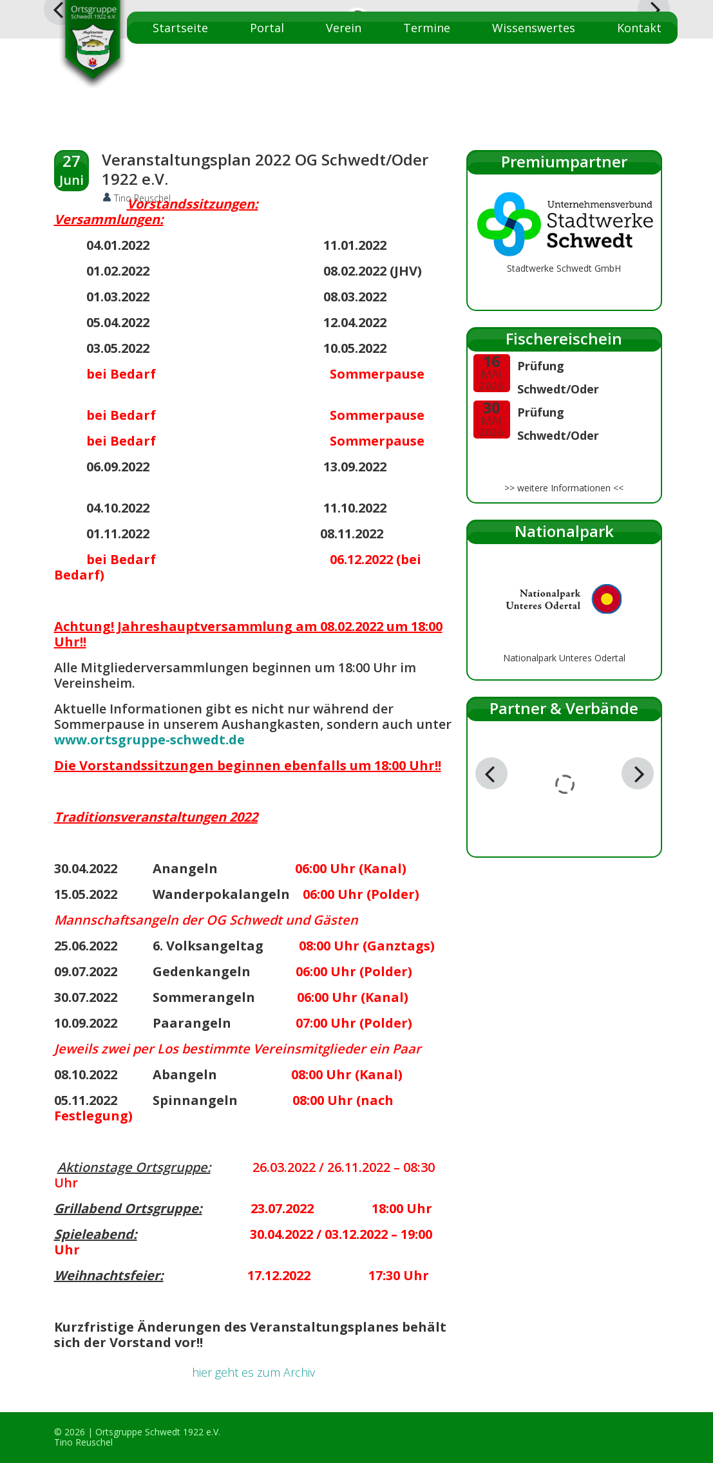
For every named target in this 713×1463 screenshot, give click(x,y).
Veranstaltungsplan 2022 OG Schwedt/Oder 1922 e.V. (265, 169)
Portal (267, 27)
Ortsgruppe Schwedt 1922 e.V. (157, 1432)
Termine (426, 27)
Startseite (180, 27)
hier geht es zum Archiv (253, 1372)
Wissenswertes (533, 27)
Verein (343, 27)
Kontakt (639, 27)
